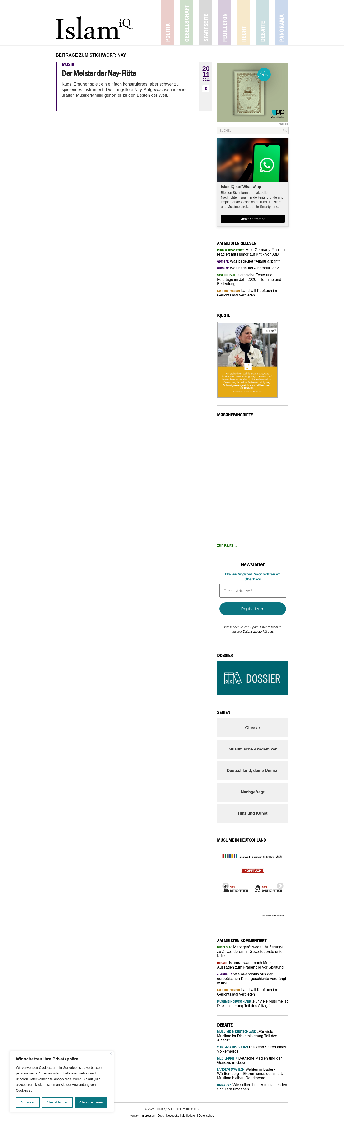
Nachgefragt (252, 792)
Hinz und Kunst (253, 813)
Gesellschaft (186, 22)
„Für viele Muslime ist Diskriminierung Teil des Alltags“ (247, 1036)
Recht (243, 22)
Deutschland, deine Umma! (253, 770)
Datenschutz (207, 1115)
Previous (224, 884)
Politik (167, 22)
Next (278, 884)
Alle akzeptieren (91, 1102)
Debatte (262, 22)
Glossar (252, 728)
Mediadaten (188, 1115)
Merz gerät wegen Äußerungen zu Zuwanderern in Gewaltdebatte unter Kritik (251, 951)
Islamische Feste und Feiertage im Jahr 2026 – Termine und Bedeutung (249, 279)
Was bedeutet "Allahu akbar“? (248, 261)
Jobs (161, 1115)
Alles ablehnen (57, 1102)
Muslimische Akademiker (253, 749)
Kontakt (134, 1115)
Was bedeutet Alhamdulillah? (248, 268)
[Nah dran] (111, 1053)
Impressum (148, 1115)
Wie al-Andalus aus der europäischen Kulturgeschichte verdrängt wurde (251, 978)
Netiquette (172, 1115)
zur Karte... (227, 545)
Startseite (205, 22)
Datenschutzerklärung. (258, 631)
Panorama (281, 22)
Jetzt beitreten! (253, 219)
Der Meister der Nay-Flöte (99, 73)
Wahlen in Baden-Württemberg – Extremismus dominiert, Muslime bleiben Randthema (250, 1073)
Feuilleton (224, 22)
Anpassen (27, 1102)
